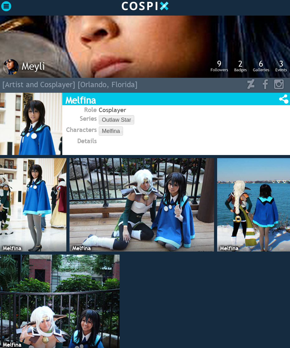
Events (281, 66)
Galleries (261, 66)
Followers (219, 66)
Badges (240, 66)
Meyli (33, 66)
